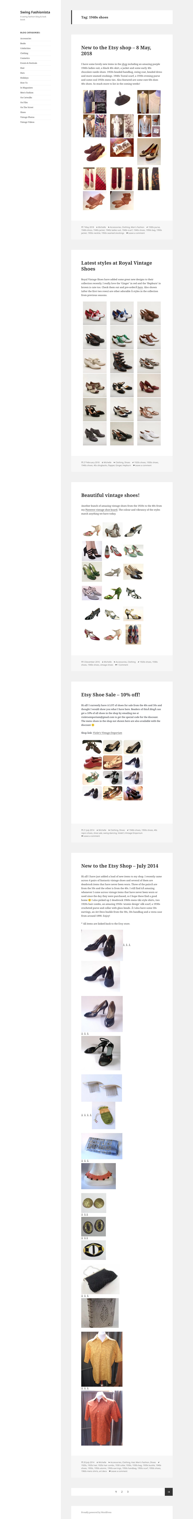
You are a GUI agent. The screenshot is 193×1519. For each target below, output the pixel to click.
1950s (90, 1468)
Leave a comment (136, 233)
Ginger (119, 465)
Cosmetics (25, 58)
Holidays (24, 77)
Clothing (24, 53)
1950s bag (150, 230)
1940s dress (86, 230)
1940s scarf (127, 230)
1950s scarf (142, 1468)
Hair (22, 68)
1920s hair (92, 1465)
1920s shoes (140, 462)
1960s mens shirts (89, 1471)
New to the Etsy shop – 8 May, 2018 (116, 50)
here (140, 287)
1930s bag (137, 1465)
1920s (84, 1465)
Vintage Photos (27, 117)
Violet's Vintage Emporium (130, 833)
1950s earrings (114, 1468)
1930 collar (120, 1465)
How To (24, 82)
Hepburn (127, 465)
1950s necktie (94, 233)
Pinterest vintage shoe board (101, 509)
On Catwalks (26, 97)
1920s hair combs (106, 1465)
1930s (128, 1465)
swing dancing (110, 833)
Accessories (25, 38)
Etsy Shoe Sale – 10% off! (110, 694)
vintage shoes (106, 664)
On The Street (26, 107)
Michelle (102, 227)
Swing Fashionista (35, 12)
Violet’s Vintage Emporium (107, 732)
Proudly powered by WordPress (96, 1512)
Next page (169, 1492)
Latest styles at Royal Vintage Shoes (116, 265)
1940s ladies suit (113, 230)
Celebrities (25, 48)
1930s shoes (152, 462)
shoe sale (98, 833)
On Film (24, 102)
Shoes (23, 112)
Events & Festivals (28, 63)
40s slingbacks (100, 465)
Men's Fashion (26, 92)
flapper (111, 465)
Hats (22, 73)
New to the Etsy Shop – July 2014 (119, 865)
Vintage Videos (27, 122)
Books (23, 43)
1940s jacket (99, 230)
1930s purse (154, 227)
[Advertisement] (35, 164)
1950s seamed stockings (112, 233)
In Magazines (26, 87)
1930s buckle (149, 1465)
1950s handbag (129, 1468)
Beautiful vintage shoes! (110, 495)
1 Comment (122, 664)
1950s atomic (100, 1468)
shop (124, 64)
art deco (103, 1471)
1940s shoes (139, 230)
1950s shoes (147, 830)
